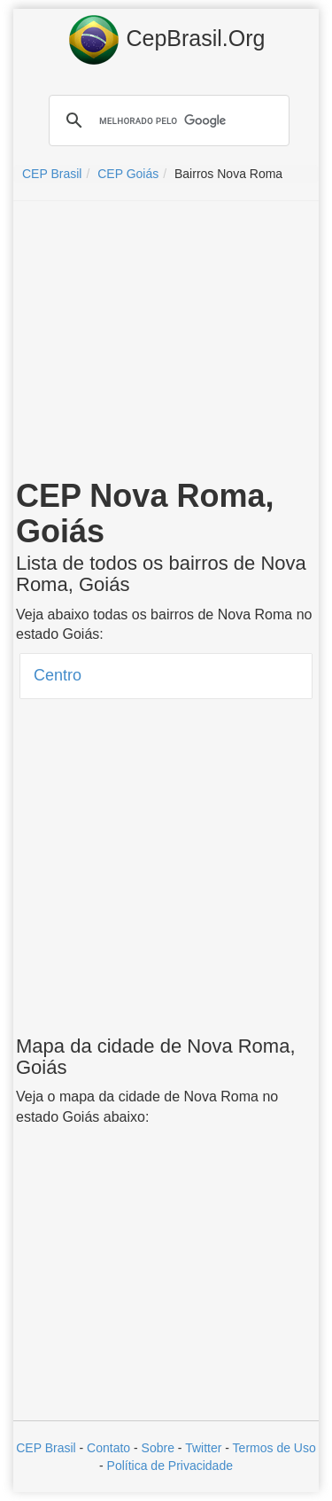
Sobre (158, 1448)
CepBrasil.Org (166, 39)
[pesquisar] (166, 120)
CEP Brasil (45, 1448)
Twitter (203, 1448)
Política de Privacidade (170, 1465)
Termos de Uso (274, 1448)
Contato (108, 1448)
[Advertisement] (166, 343)
